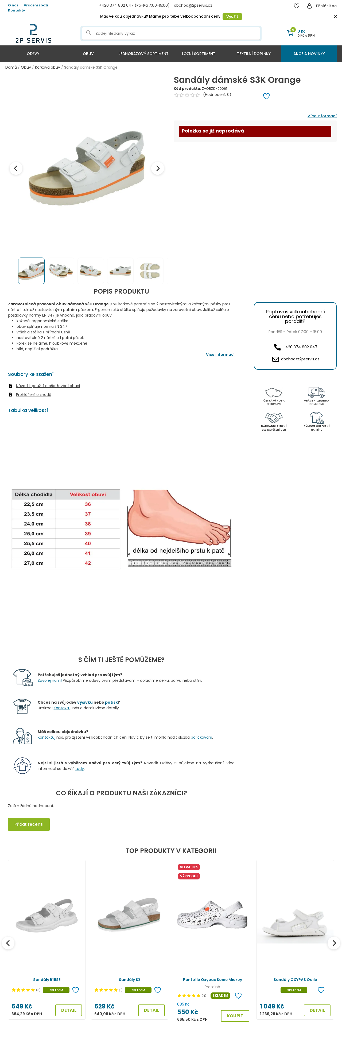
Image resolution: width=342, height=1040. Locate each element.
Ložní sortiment (198, 53)
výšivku (85, 702)
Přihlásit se (326, 6)
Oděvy (33, 53)
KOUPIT (235, 1016)
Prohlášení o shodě (33, 394)
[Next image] (157, 168)
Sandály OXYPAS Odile (295, 979)
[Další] (334, 943)
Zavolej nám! (50, 680)
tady (79, 768)
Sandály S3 (130, 979)
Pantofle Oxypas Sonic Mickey (212, 979)
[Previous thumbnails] (11, 270)
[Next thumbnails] (162, 270)
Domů (11, 67)
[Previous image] (16, 168)
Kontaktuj (62, 708)
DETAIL (68, 1010)
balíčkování (201, 737)
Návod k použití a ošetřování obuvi (48, 385)
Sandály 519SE (46, 979)
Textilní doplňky (254, 53)
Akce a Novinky (309, 53)
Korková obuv (47, 67)
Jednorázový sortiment (143, 53)
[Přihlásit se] (309, 6)
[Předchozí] (8, 943)
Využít (232, 16)
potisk (111, 702)
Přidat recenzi (28, 824)
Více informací (322, 116)
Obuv (88, 53)
